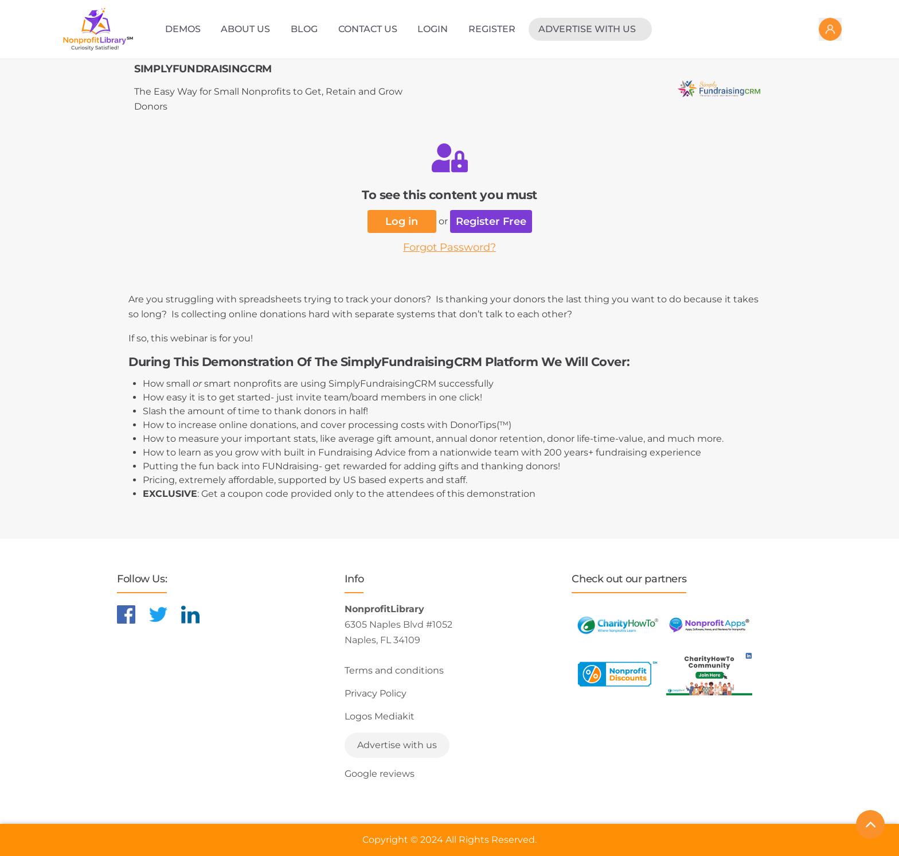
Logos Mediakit (380, 716)
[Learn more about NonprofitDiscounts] (617, 673)
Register (491, 29)
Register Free (491, 221)
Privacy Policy (375, 693)
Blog (304, 29)
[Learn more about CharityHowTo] (617, 625)
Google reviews (380, 773)
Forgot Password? (449, 247)
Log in (401, 221)
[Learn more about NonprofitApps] (709, 625)
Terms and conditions (394, 670)
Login (432, 29)
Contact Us (367, 29)
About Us (245, 29)
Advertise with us (587, 29)
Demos (183, 29)
